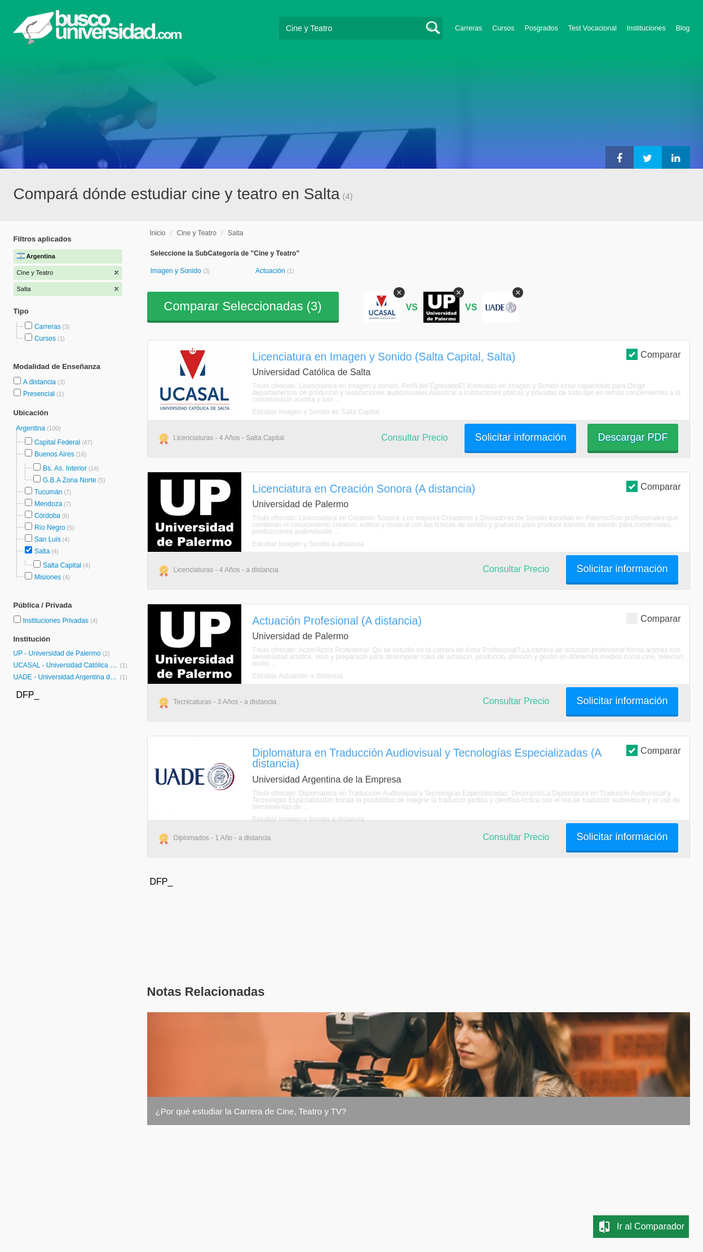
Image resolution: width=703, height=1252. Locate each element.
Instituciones (646, 28)
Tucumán (48, 492)
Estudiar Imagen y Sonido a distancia (308, 544)
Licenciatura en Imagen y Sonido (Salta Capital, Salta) (384, 356)
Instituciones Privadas (60, 621)
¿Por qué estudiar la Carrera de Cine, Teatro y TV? (251, 1111)
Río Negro (49, 527)
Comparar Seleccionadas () (243, 306)
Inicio (158, 233)
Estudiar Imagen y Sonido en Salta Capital (316, 412)
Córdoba (47, 516)
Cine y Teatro (196, 233)
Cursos (503, 28)
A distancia (40, 382)
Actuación (271, 271)
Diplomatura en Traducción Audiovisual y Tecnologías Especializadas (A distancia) (427, 758)
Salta (42, 551)
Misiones (47, 577)
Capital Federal (57, 442)
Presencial (39, 394)
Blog (683, 28)
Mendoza (48, 504)
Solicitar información (520, 437)
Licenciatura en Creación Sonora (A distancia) (364, 488)
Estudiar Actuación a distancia (298, 676)
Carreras (468, 28)
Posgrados (541, 28)
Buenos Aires (54, 454)
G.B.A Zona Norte (69, 480)
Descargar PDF (632, 437)
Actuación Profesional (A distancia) (337, 620)
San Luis (47, 539)
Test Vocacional (592, 28)
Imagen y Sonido (177, 271)
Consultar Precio (414, 437)
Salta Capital (62, 565)
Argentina (31, 428)
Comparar (653, 354)
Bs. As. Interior (65, 468)
